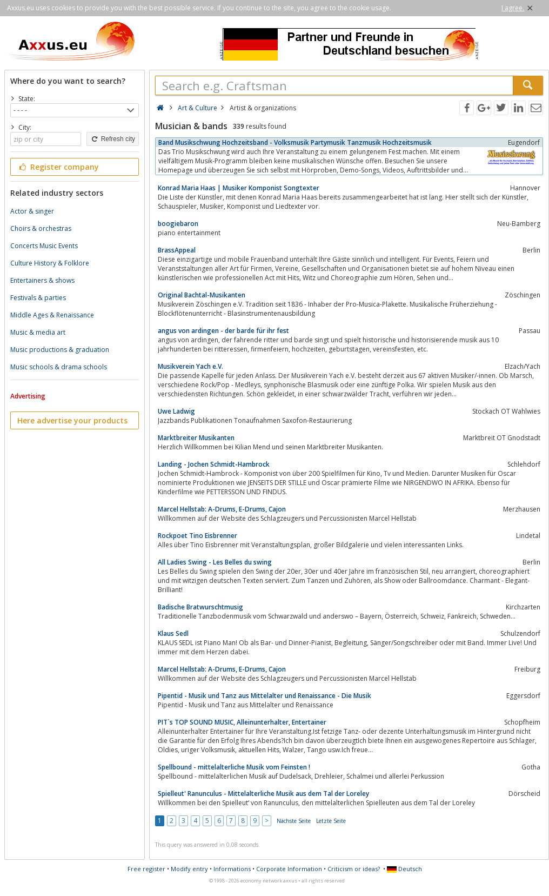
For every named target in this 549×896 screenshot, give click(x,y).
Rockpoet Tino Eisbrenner (197, 535)
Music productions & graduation (59, 349)
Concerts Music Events (44, 245)
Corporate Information (289, 869)
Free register (146, 869)
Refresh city (112, 139)
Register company (58, 167)
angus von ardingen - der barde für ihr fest (223, 330)
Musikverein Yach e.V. (190, 366)
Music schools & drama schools (58, 366)
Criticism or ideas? (353, 869)
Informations (232, 869)
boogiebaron (178, 223)
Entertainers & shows (42, 280)
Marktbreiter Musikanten (196, 437)
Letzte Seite (331, 821)
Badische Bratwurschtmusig (200, 607)
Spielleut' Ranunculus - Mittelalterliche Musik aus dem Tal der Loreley (263, 793)
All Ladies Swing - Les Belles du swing (215, 562)
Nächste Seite (294, 821)
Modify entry (189, 869)
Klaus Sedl (173, 633)
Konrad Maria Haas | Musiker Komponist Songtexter (238, 188)
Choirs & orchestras (40, 228)
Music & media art (37, 332)
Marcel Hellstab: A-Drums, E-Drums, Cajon (222, 509)
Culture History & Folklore (49, 263)
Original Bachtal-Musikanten (201, 295)
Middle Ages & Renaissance (52, 315)
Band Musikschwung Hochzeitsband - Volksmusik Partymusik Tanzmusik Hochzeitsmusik (295, 142)
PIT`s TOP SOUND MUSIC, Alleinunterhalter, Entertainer (242, 722)
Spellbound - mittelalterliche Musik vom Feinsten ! (234, 767)
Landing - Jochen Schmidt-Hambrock (214, 464)
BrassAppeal (177, 250)
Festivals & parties (38, 297)
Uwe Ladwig (176, 411)
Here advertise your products (72, 420)
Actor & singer (32, 211)
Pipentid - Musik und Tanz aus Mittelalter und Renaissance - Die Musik (264, 695)
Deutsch (404, 869)
